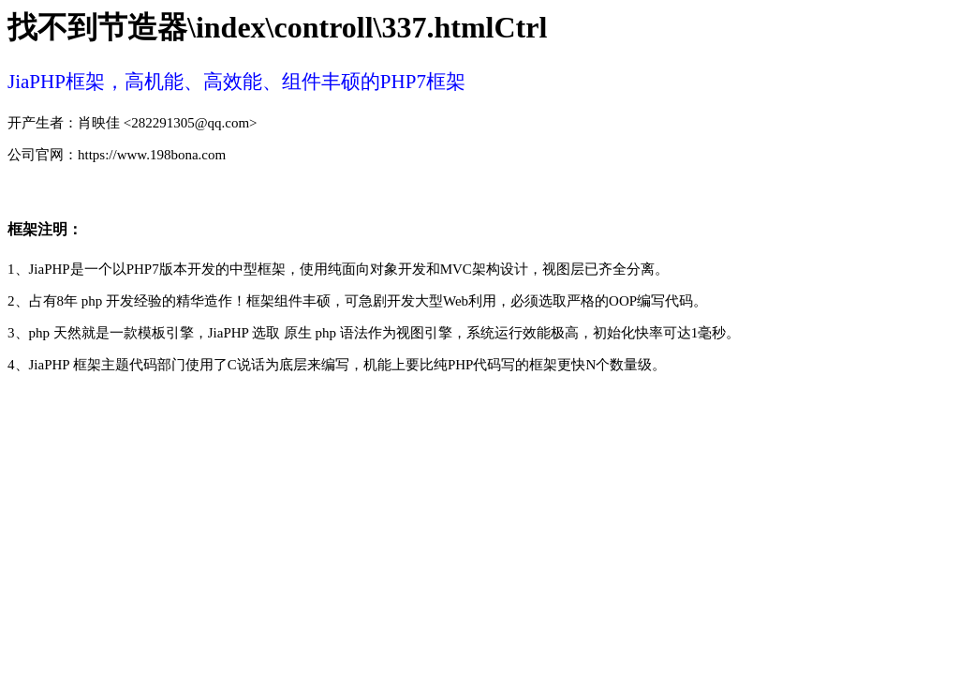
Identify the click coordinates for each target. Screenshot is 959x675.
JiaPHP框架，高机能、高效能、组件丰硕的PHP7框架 (236, 81)
